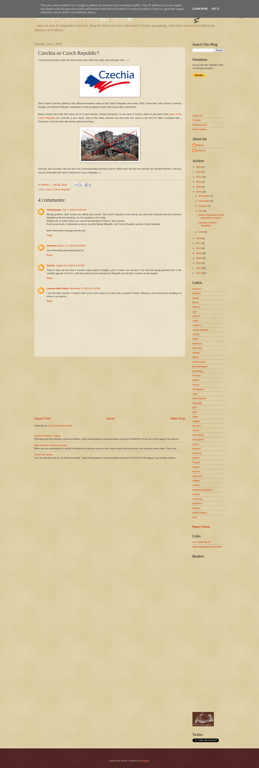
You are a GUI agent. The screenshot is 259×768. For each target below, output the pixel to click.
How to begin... (200, 129)
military (196, 421)
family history (199, 362)
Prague (196, 462)
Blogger (145, 760)
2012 (199, 268)
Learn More (200, 8)
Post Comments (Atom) (60, 425)
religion (196, 480)
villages (196, 508)
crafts (195, 320)
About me (197, 115)
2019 (199, 191)
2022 (199, 177)
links (194, 412)
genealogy (197, 371)
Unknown (52, 245)
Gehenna (201, 150)
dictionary (197, 343)
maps (195, 416)
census (196, 307)
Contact (196, 120)
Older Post (177, 418)
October (203, 206)
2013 (199, 263)
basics (49, 189)
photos (195, 457)
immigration (198, 389)
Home (110, 418)
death (195, 339)
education (197, 348)
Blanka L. (201, 145)
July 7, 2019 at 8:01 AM (74, 209)
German (196, 375)
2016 (199, 248)
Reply (50, 235)
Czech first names (43, 454)
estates (196, 352)
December (204, 196)
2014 (199, 258)
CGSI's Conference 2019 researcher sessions (211, 216)
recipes (196, 467)
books (195, 302)
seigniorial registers (202, 489)
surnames (197, 499)
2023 (199, 171)
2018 (199, 238)
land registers (199, 398)
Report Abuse (201, 526)
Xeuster (51, 265)
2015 (199, 253)
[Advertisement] (109, 386)
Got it (215, 8)
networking (198, 435)
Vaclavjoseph (54, 209)
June (202, 231)
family (195, 357)
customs (196, 325)
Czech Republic (62, 189)
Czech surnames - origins (47, 435)
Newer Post (42, 418)
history (195, 384)
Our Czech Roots (201, 542)
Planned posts (199, 124)
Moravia (196, 426)
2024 (199, 167)
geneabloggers (200, 366)
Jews (195, 394)
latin (194, 407)
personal (196, 453)
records (196, 471)
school (195, 485)
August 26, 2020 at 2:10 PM (70, 265)
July (201, 210)
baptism (196, 293)
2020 (199, 186)
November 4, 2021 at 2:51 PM (85, 288)
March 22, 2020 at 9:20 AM (72, 245)
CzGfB (195, 334)
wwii (194, 517)
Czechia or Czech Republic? (207, 224)
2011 (199, 273)
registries (197, 476)
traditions (197, 503)
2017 (199, 243)
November (204, 201)
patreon (196, 448)
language (197, 403)
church (195, 316)
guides (195, 380)
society (196, 494)
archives (196, 288)
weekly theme (199, 512)
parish (195, 444)
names (195, 430)
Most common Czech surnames (50, 445)
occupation (198, 439)
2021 (199, 182)
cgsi (194, 311)
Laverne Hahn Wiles (58, 288)
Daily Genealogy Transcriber (207, 546)
